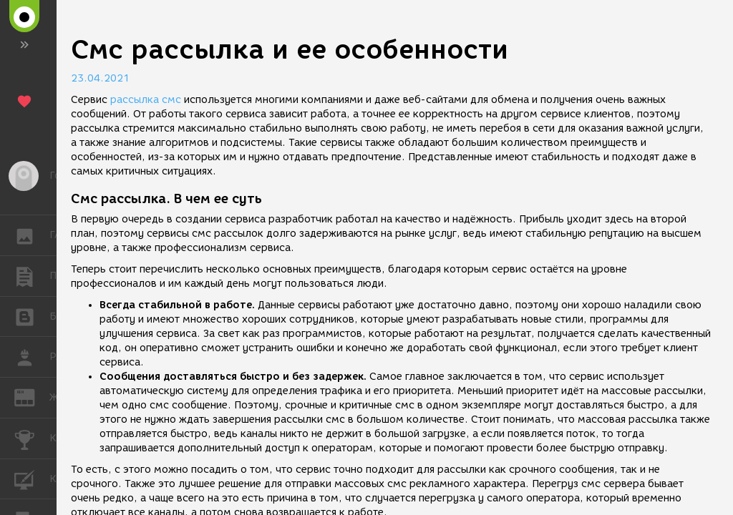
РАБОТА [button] (31, 357)
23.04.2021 (100, 78)
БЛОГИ (31, 315)
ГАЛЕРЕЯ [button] (31, 235)
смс (171, 100)
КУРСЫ (31, 478)
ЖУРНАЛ (31, 396)
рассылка (134, 100)
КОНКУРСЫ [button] (31, 438)
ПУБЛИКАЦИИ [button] (31, 276)
